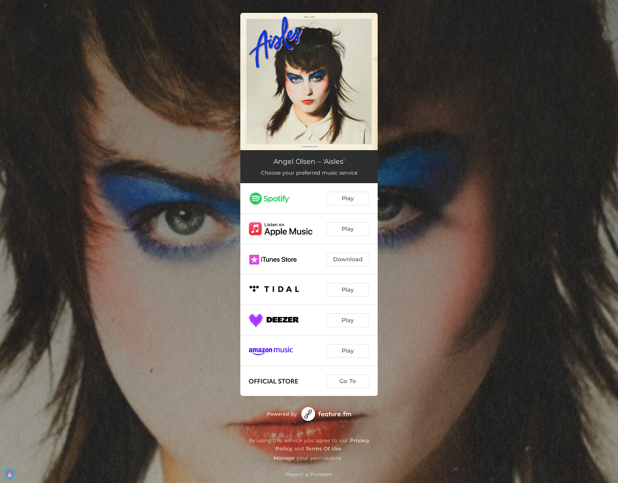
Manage (284, 458)
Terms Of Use (324, 448)
